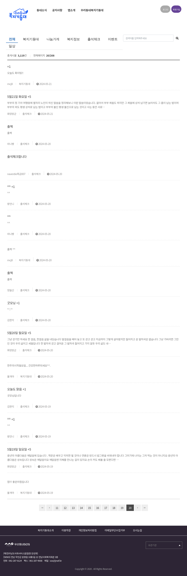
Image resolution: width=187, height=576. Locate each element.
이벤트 (113, 39)
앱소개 (71, 10)
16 (96, 507)
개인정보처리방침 (88, 530)
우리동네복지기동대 (92, 10)
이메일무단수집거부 (115, 530)
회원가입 (176, 9)
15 (88, 507)
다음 (137, 508)
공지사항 (57, 10)
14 (80, 507)
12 (63, 507)
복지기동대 (31, 39)
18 (112, 507)
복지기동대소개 (46, 530)
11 (55, 507)
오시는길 (137, 530)
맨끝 (145, 508)
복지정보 (73, 39)
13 (72, 507)
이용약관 (66, 530)
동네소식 (42, 10)
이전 (49, 508)
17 (104, 507)
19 (120, 507)
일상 (12, 46)
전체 (12, 39)
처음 (42, 508)
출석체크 (93, 39)
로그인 (165, 9)
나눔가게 (53, 39)
